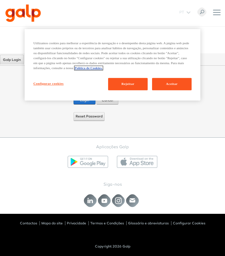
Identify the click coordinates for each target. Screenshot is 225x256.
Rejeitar (127, 84)
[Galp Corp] (23, 13)
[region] (112, 64)
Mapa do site (52, 223)
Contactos (28, 223)
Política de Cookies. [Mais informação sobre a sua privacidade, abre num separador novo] (89, 68)
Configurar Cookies (189, 223)
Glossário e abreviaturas (148, 223)
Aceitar (172, 84)
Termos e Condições (107, 223)
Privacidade (76, 223)
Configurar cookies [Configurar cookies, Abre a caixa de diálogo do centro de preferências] (48, 84)
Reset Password (89, 116)
